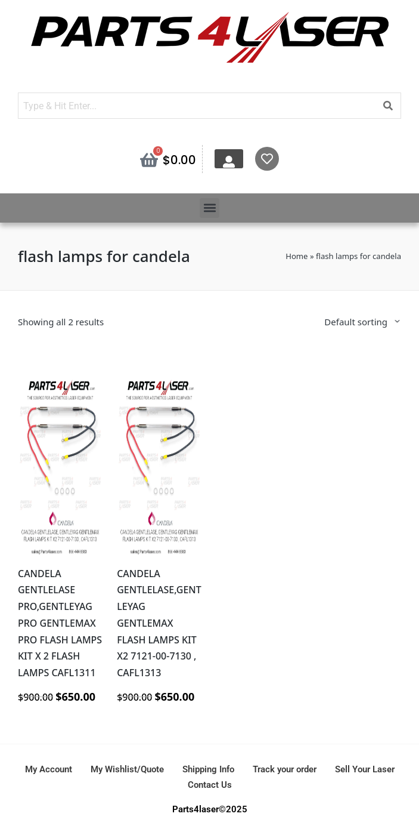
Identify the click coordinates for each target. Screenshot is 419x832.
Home (296, 256)
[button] (209, 208)
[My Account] (229, 162)
